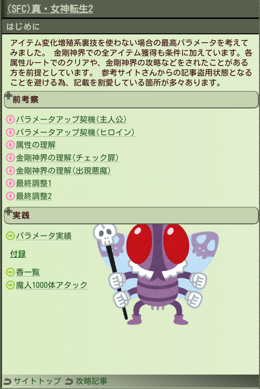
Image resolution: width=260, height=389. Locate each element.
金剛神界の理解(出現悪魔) (63, 171)
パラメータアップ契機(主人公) (71, 119)
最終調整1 (34, 183)
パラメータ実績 (44, 236)
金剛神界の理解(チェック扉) (67, 158)
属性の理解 (36, 145)
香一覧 (28, 272)
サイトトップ (37, 381)
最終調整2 (34, 196)
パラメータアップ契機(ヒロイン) (75, 132)
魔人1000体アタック (51, 285)
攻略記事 (91, 381)
